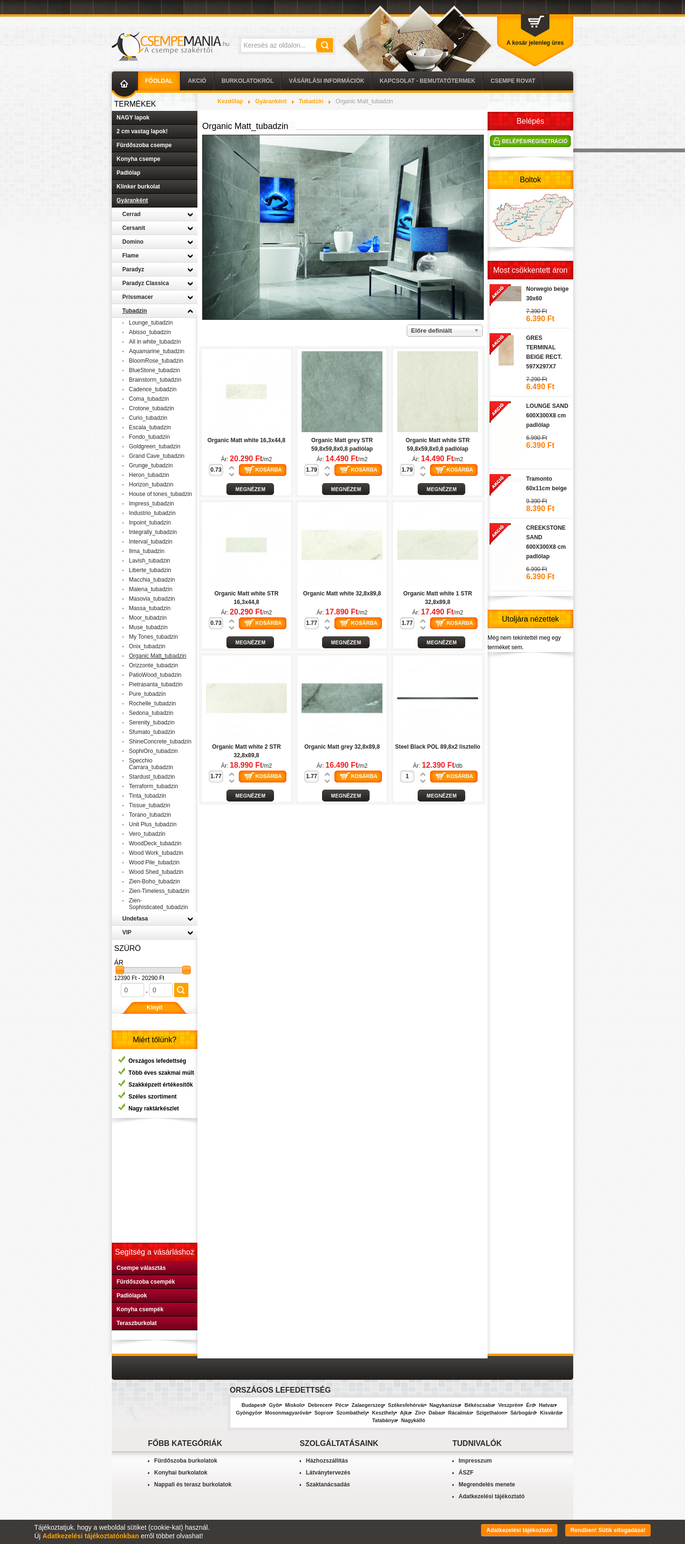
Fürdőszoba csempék (146, 1281)
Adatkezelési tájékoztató (492, 1496)
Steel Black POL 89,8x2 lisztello (437, 746)
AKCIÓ (197, 81)
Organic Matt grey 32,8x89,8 (342, 746)
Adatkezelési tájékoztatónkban (90, 1536)
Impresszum (475, 1460)
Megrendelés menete (487, 1484)
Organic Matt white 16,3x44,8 (246, 440)
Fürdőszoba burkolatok (185, 1460)
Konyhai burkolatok (180, 1472)
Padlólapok (132, 1295)
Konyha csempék (140, 1309)
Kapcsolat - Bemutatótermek (427, 81)
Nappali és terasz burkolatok (193, 1484)
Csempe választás (141, 1268)
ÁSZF (466, 1472)
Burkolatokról (248, 81)
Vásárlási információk (326, 81)
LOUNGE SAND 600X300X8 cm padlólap (547, 415)
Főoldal (159, 81)
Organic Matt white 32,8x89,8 (342, 593)
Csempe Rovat (512, 81)
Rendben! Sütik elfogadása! (608, 1530)
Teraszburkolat (137, 1323)
